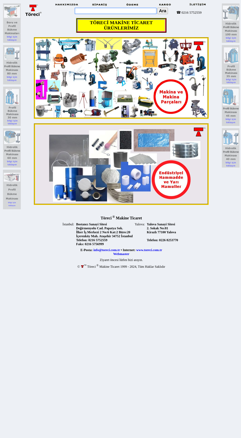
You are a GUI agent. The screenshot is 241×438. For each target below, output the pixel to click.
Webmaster (121, 254)
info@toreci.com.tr (106, 250)
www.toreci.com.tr (149, 250)
